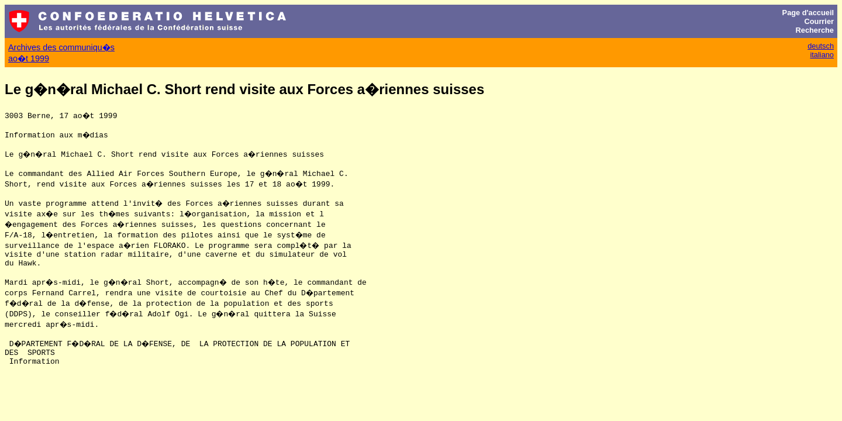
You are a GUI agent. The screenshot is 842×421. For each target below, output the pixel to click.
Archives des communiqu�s (61, 47)
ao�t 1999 (28, 58)
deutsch (821, 46)
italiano (822, 54)
